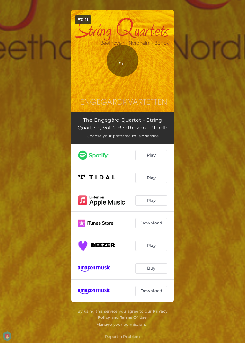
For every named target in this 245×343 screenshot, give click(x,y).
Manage (104, 324)
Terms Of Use (133, 317)
